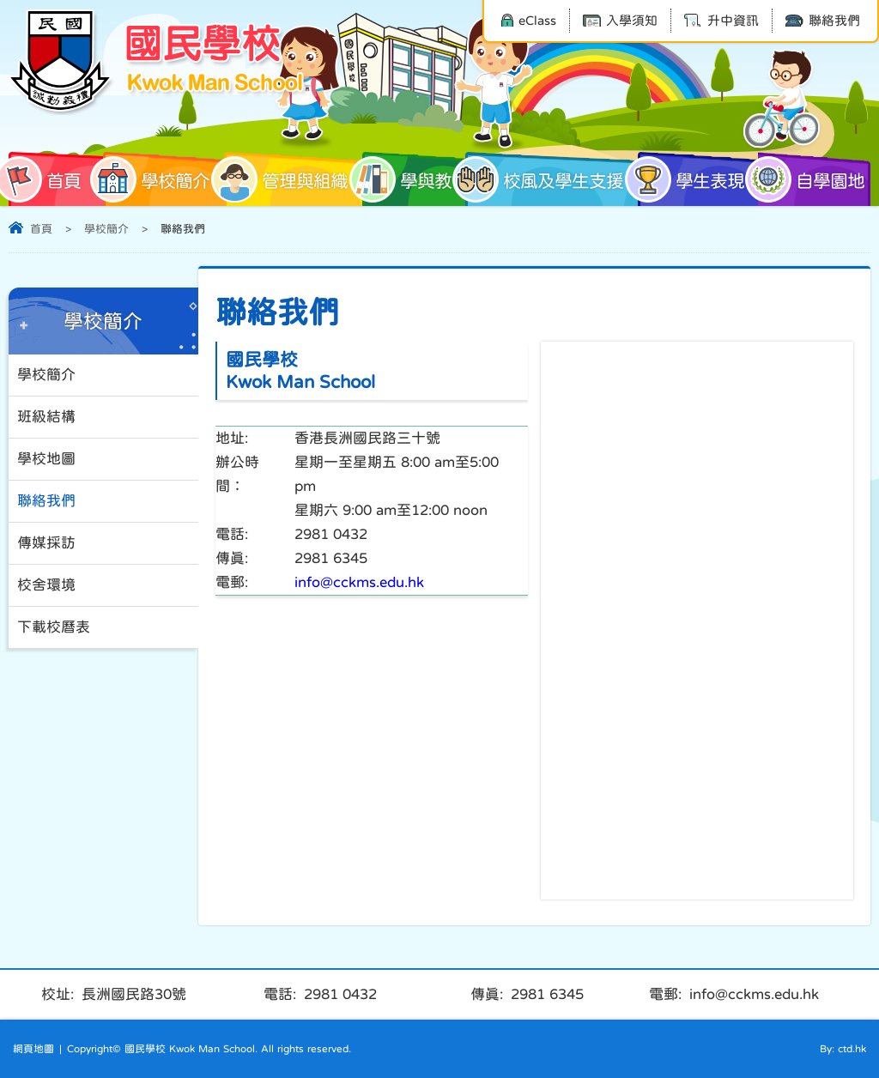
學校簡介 (156, 179)
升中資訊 (721, 20)
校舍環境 (46, 585)
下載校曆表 (53, 627)
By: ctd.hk (843, 1049)
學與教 (407, 179)
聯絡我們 (822, 20)
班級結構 (46, 416)
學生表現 (691, 179)
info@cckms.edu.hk (359, 582)
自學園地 (811, 179)
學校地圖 (46, 458)
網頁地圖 (33, 1049)
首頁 (45, 179)
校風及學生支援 (544, 179)
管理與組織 (286, 179)
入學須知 (620, 20)
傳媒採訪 (46, 543)
